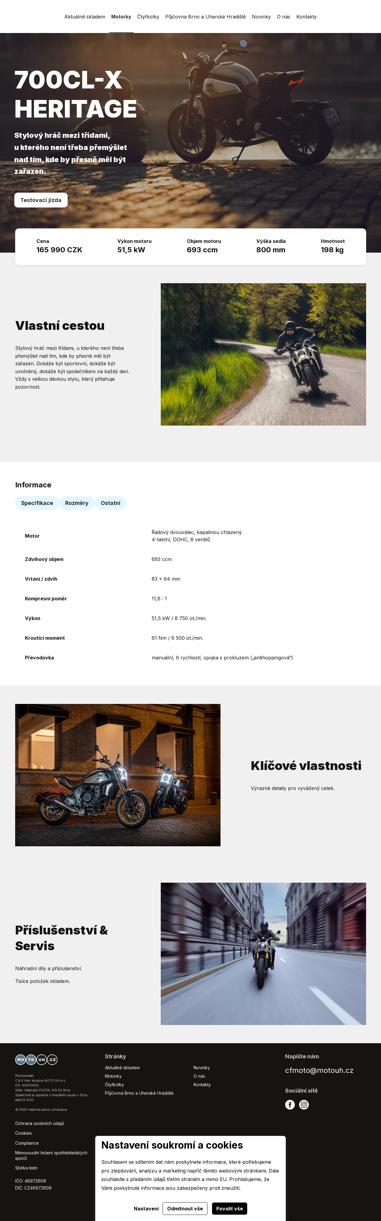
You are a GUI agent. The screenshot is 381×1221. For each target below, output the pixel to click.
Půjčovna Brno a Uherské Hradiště (139, 1093)
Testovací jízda (41, 200)
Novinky (202, 1067)
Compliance (27, 1143)
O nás (199, 1076)
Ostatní (110, 503)
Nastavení (146, 1209)
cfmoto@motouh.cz (319, 1070)
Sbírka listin (26, 1167)
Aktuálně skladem (122, 1067)
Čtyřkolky (114, 1084)
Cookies (23, 1133)
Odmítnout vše (185, 1209)
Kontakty (202, 1084)
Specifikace (37, 503)
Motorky (113, 1076)
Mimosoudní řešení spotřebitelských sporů (51, 1155)
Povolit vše (229, 1209)
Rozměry (77, 503)
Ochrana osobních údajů (39, 1123)
